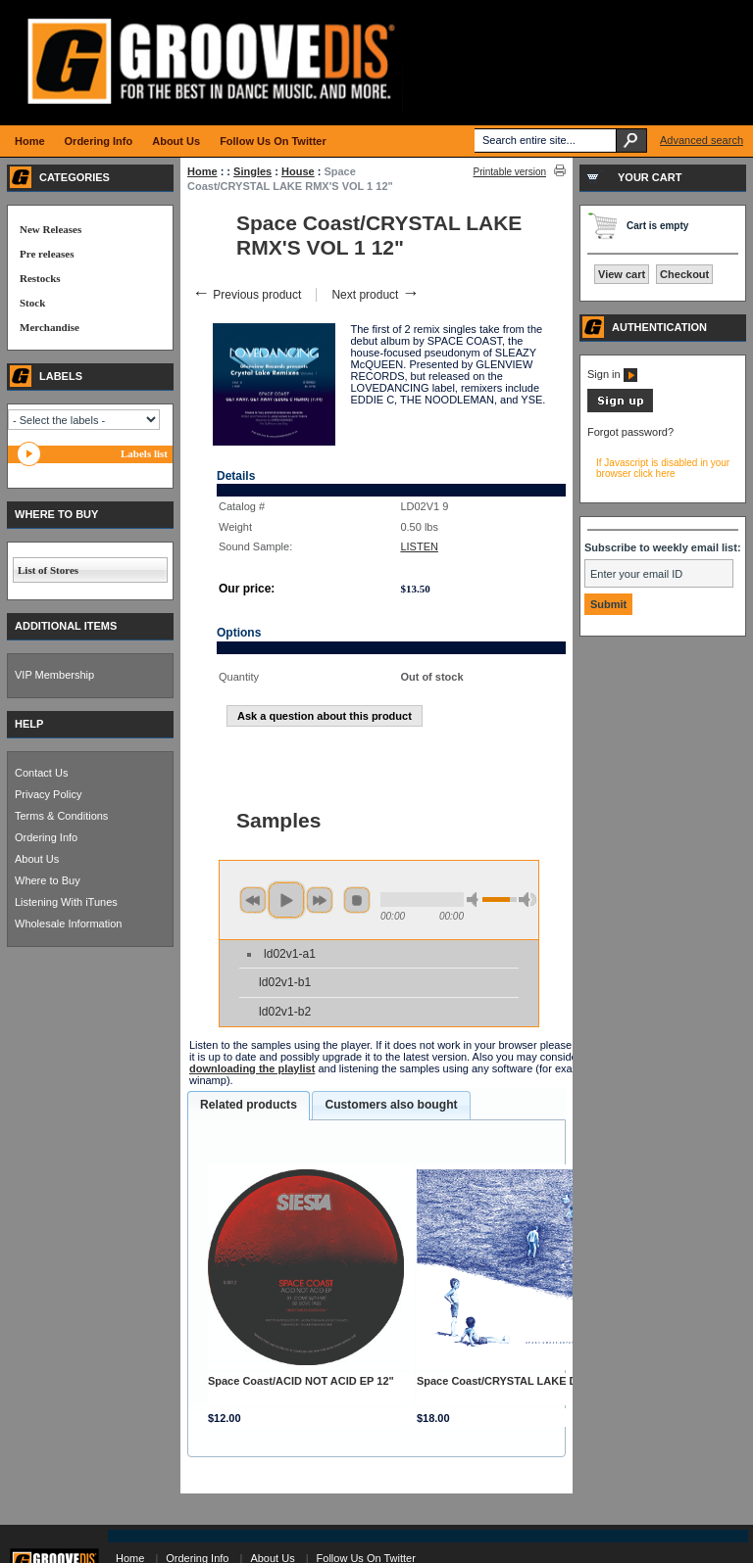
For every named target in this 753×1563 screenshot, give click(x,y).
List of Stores (48, 570)
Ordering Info (46, 837)
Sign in (612, 374)
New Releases (50, 229)
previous (253, 900)
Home (202, 171)
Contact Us (41, 773)
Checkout (684, 274)
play (286, 900)
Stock (32, 302)
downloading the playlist (252, 1068)
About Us (37, 859)
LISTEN (419, 546)
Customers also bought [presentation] (391, 1105)
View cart (621, 274)
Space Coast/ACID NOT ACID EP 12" (301, 1381)
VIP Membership (54, 675)
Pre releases (47, 254)
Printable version (510, 171)
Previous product (246, 295)
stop (357, 900)
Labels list (144, 453)
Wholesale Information (68, 923)
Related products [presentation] (248, 1105)
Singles (252, 171)
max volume (527, 899)
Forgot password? (630, 432)
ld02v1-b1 (285, 982)
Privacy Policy (48, 794)
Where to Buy (47, 880)
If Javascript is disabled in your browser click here (662, 468)
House (298, 171)
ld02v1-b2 (285, 1011)
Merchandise (49, 327)
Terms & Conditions (61, 816)
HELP (29, 724)
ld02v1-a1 (290, 954)
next (319, 900)
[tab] (248, 1105)
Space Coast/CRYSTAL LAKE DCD (505, 1381)
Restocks (40, 278)
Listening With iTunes (66, 902)
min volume (475, 899)
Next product (375, 295)
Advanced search (701, 140)
